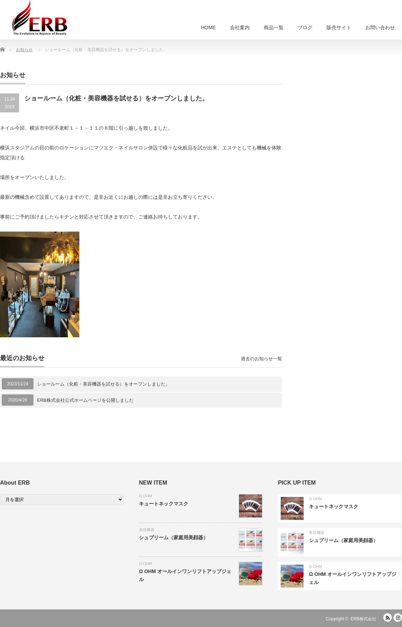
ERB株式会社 (363, 618)
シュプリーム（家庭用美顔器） (173, 537)
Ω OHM (145, 496)
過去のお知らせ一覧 (261, 358)
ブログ (305, 27)
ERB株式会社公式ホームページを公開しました (85, 400)
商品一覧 (274, 27)
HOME (208, 27)
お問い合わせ (380, 27)
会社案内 (240, 27)
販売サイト (339, 27)
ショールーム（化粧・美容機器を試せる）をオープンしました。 (103, 384)
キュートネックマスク (163, 503)
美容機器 (146, 530)
